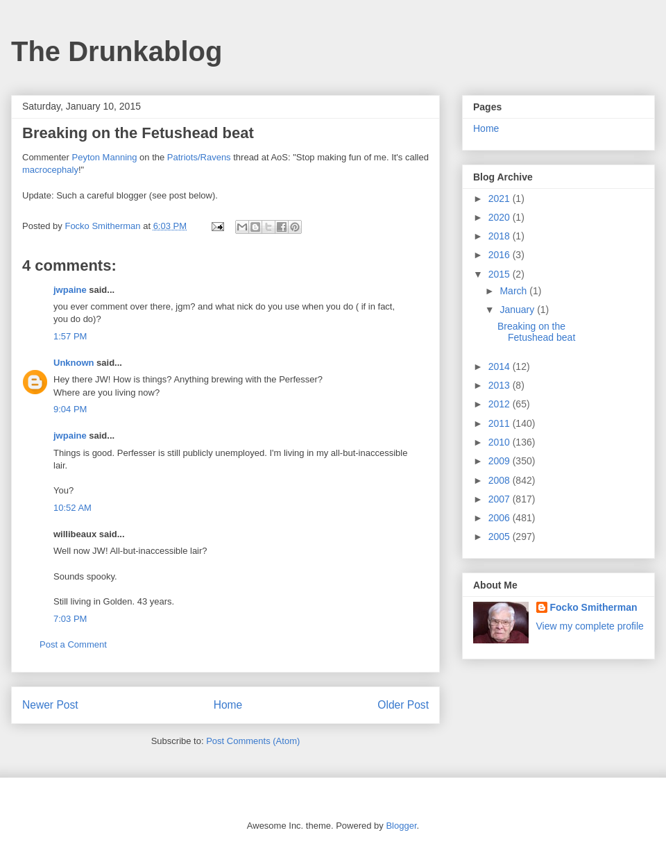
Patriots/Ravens (199, 157)
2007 (500, 499)
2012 (500, 403)
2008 (500, 480)
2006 (500, 517)
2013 (500, 385)
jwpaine (70, 290)
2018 (500, 236)
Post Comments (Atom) (253, 741)
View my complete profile (590, 626)
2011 (500, 423)
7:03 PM (70, 619)
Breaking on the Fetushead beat (536, 332)
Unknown (73, 362)
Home (228, 705)
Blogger (401, 825)
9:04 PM (70, 409)
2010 (500, 442)
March (514, 290)
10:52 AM (72, 507)
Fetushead (180, 133)
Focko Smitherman (594, 607)
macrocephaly (50, 169)
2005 (500, 536)
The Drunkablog (116, 51)
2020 (500, 217)
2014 (500, 366)
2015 (500, 274)
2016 (500, 254)
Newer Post (50, 705)
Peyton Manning (104, 157)
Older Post (403, 705)
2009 (500, 460)
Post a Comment (73, 644)
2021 (500, 198)
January (518, 309)
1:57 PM (70, 336)
